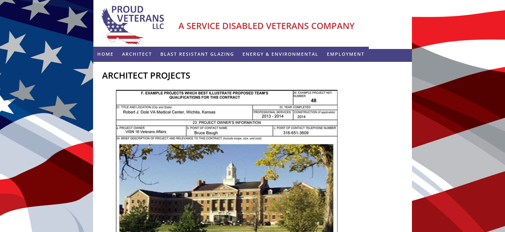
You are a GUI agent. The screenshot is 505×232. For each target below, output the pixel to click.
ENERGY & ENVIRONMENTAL (281, 54)
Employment (346, 54)
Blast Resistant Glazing (197, 54)
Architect (137, 54)
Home (105, 54)
